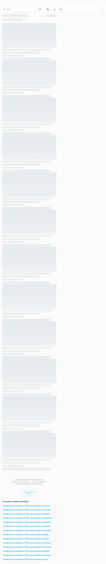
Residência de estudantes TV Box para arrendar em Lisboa (26, 506)
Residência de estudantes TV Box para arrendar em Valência (27, 522)
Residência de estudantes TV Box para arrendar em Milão (26, 535)
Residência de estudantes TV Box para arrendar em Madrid (26, 514)
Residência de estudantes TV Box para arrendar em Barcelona (27, 518)
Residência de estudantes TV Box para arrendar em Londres (27, 555)
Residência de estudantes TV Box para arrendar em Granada (27, 530)
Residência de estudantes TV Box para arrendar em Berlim (26, 551)
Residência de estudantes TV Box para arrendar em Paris (25, 559)
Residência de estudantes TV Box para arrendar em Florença (27, 547)
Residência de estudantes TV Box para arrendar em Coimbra (27, 510)
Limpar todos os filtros (29, 493)
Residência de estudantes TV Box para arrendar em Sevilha (26, 526)
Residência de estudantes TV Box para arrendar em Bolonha (27, 543)
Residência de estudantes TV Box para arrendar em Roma (26, 539)
